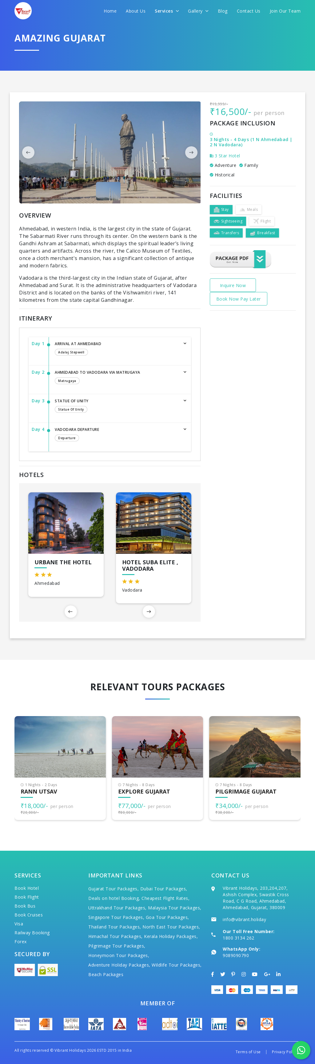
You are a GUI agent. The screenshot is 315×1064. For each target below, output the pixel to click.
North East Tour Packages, (171, 927)
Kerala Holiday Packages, (171, 936)
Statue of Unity (117, 406)
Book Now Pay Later (238, 299)
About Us (136, 11)
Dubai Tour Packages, (163, 889)
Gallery (198, 11)
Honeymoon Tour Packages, (118, 955)
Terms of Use (248, 1051)
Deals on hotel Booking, (114, 898)
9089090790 (236, 955)
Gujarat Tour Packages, (113, 889)
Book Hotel (26, 888)
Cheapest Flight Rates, (165, 898)
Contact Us (249, 11)
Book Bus (24, 906)
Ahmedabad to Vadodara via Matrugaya (117, 378)
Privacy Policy (284, 1051)
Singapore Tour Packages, (116, 917)
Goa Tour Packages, (167, 917)
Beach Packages (105, 974)
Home (110, 11)
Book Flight (26, 897)
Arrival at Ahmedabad (117, 349)
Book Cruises (28, 915)
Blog (223, 11)
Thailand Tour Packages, (114, 927)
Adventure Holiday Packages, (119, 965)
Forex (20, 941)
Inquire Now (233, 285)
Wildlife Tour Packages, (177, 965)
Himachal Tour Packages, (115, 936)
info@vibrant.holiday (244, 919)
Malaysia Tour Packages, (174, 908)
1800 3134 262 (238, 938)
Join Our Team (285, 11)
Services (167, 11)
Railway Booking (32, 933)
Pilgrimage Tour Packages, (117, 946)
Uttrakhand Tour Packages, (117, 908)
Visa (18, 924)
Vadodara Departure (117, 435)
